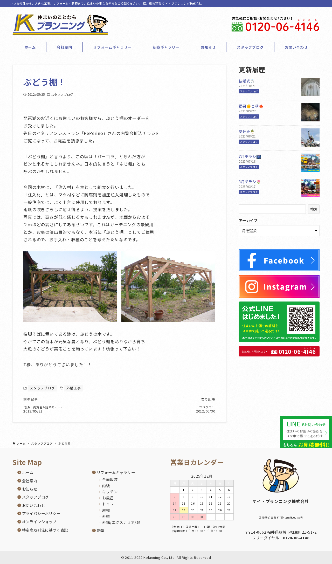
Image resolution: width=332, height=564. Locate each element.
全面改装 (109, 479)
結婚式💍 (247, 81)
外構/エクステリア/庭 (121, 522)
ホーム (27, 472)
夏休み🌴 (247, 131)
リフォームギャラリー (116, 472)
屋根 (106, 510)
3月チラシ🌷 (250, 181)
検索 (313, 209)
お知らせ (29, 489)
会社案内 (29, 480)
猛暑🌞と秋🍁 (251, 106)
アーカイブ (248, 220)
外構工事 (73, 388)
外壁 (106, 516)
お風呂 (108, 497)
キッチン (109, 491)
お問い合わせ (33, 505)
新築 (101, 530)
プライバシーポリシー (41, 513)
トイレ (108, 504)
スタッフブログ (62, 94)
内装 (106, 485)
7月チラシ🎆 (250, 156)
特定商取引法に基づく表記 (45, 530)
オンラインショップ (39, 521)
